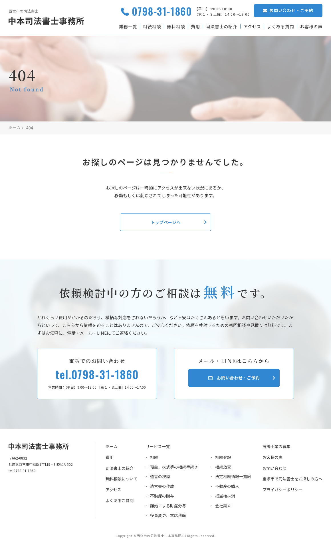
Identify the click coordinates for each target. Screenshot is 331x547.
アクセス (252, 26)
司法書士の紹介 (221, 26)
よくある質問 (280, 26)
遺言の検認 (160, 476)
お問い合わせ (274, 468)
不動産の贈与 (162, 496)
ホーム (112, 446)
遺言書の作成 (162, 486)
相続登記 (223, 457)
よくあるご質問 (120, 500)
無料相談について (122, 479)
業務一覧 (127, 26)
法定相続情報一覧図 (233, 476)
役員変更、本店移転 (168, 515)
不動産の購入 (227, 486)
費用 (195, 26)
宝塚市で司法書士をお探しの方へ (292, 479)
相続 (154, 457)
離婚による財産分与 (168, 505)
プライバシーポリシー (282, 489)
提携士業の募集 (276, 446)
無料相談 (176, 26)
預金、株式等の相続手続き (174, 467)
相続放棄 (223, 467)
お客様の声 (311, 26)
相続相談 (151, 26)
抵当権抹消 (225, 496)
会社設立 (223, 505)
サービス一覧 (158, 446)
